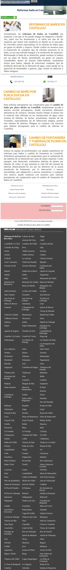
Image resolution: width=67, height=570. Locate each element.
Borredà (7, 364)
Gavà (6, 417)
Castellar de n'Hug (11, 247)
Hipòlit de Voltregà (47, 322)
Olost (42, 539)
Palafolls (43, 398)
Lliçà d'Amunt (27, 420)
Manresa (43, 424)
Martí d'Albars (10, 461)
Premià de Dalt (46, 406)
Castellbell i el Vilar (12, 244)
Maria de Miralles (47, 282)
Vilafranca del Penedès (45, 368)
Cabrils (25, 278)
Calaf (42, 240)
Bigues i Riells (10, 554)
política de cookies (23, 3)
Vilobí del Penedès (29, 262)
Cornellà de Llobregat (8, 396)
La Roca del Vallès (29, 291)
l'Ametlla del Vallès (29, 435)
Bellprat (7, 384)
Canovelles (8, 528)
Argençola (8, 367)
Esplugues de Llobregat (44, 327)
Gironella (25, 295)
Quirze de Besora (46, 307)
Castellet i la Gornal (12, 336)
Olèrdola (43, 470)
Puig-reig (43, 336)
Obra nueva (50, 189)
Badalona (43, 373)
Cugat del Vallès (28, 513)
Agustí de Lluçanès (47, 271)
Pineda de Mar (45, 446)
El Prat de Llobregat (12, 493)
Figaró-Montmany (29, 326)
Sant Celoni (44, 349)
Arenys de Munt (28, 550)
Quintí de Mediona (29, 535)
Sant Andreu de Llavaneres (45, 555)
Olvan (24, 539)
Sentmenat (26, 304)
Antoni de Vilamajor (48, 535)
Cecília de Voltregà (11, 517)
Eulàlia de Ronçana (47, 493)
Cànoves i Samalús (47, 524)
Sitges (42, 236)
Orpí (41, 247)
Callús (24, 439)
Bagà (6, 278)
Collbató (43, 484)
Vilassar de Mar (10, 521)
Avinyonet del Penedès (9, 377)
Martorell (43, 497)
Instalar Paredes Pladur (17, 189)
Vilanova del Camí (29, 517)
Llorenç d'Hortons (29, 266)
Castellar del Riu (46, 244)
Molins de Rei (45, 420)
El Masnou (26, 488)
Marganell (8, 501)
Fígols (6, 326)
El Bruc (43, 387)
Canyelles (26, 524)
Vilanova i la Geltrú (47, 442)
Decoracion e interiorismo (17, 197)
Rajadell (25, 406)
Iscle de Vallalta (28, 484)
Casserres (8, 470)
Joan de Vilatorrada (47, 481)
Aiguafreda (44, 275)
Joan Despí (8, 524)
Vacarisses (26, 318)
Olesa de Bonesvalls (48, 417)
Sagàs (24, 409)
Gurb (6, 453)
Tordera (7, 353)
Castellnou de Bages (30, 367)
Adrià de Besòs (10, 291)
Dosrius (43, 391)
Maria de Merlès (28, 286)
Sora (24, 546)
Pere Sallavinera (46, 461)
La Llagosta (26, 564)
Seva (24, 247)
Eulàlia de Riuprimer (48, 568)
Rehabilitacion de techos (50, 186)
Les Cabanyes (9, 349)
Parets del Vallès (46, 413)
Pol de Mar (26, 461)
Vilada (24, 450)
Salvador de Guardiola (9, 533)
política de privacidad (46, 221)
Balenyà (25, 493)
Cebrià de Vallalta (11, 315)
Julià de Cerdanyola (47, 521)
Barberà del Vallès (47, 315)
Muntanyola (26, 315)
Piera (6, 477)
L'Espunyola (9, 435)
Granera (25, 453)
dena (6, 473)
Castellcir (26, 380)
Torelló (25, 464)
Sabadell (43, 510)
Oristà (6, 251)
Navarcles (8, 428)
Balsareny (8, 497)
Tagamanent (44, 360)
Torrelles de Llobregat (44, 299)
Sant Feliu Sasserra (47, 477)
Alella (24, 275)
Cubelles (7, 568)
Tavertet (43, 353)
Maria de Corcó (46, 506)
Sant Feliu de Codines (27, 299)
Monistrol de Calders (30, 282)
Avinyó (7, 255)
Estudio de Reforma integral (50, 193)
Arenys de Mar (45, 550)
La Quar (43, 291)
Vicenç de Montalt (47, 311)
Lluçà (42, 409)
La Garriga (26, 431)
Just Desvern (45, 295)
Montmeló (8, 360)
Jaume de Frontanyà (12, 484)
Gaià (42, 304)
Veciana (43, 251)
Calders (43, 255)
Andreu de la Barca (29, 271)
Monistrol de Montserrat (9, 283)
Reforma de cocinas (17, 186)
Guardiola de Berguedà (44, 502)
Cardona (43, 380)
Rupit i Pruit (9, 464)
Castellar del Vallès (29, 244)
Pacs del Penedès (46, 402)
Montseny (44, 517)
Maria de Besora (10, 304)
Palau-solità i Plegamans (27, 399)
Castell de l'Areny (29, 336)
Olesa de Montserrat (30, 417)
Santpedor (44, 384)
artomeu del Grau (29, 240)
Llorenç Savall (10, 266)
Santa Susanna (10, 387)
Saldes (24, 322)
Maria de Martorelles (48, 473)
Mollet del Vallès (28, 481)
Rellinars (7, 406)
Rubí (42, 428)
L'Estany (43, 431)
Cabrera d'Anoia (46, 258)
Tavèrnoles (8, 356)
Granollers (26, 506)
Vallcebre (25, 568)
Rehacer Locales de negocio (17, 193)
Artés (42, 364)
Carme (24, 470)
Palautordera (27, 510)
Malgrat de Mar (28, 384)
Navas (42, 395)
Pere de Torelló (46, 532)
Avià (24, 364)
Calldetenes (44, 439)
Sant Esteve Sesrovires (8, 511)
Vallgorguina (27, 497)
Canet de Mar (27, 528)
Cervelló (43, 435)
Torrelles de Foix (28, 331)
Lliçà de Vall (9, 420)
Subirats (7, 322)
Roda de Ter (44, 564)
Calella (7, 424)
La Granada (8, 431)
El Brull (7, 258)
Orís (6, 539)
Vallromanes (9, 340)
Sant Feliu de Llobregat (9, 299)
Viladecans (26, 373)
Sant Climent (9, 295)
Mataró (7, 271)
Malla (42, 376)
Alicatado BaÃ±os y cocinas (50, 197)
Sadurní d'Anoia (46, 513)
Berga (24, 554)
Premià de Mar (10, 413)
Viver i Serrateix (10, 262)
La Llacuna (26, 258)
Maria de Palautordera (26, 388)
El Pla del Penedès (11, 488)
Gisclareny (44, 453)
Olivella (7, 543)
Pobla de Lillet (28, 446)
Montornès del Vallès (48, 278)
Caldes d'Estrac (28, 255)
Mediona (43, 546)
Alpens (7, 275)
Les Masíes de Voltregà (27, 341)
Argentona (8, 550)
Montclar (25, 543)
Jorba (24, 349)
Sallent (7, 439)
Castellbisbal (9, 450)
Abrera (24, 353)
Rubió (24, 424)
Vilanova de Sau (28, 501)
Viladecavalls (9, 373)
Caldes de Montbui (29, 477)
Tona (24, 521)
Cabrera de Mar (28, 236)
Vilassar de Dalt (28, 442)
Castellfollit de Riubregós (45, 332)
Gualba (7, 506)
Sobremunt (8, 409)
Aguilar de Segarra (11, 331)
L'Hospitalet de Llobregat (28, 308)
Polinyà (7, 446)
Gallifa (7, 546)
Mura (24, 428)
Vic (41, 450)
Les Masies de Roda (48, 340)
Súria (42, 318)
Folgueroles (26, 457)
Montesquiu (44, 356)
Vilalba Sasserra (28, 251)
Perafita (25, 413)
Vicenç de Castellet (47, 528)
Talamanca (26, 360)
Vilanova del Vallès (11, 559)
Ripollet (43, 262)
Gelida (24, 395)
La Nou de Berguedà (12, 564)
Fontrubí (7, 307)
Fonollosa (8, 457)
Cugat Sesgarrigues (29, 559)
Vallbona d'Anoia (11, 318)
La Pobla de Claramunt (44, 560)
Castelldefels (27, 473)
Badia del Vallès (10, 442)
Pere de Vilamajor (29, 532)
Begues (43, 543)
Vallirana (25, 356)
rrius (24, 376)
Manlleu (43, 457)
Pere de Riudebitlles (12, 481)
